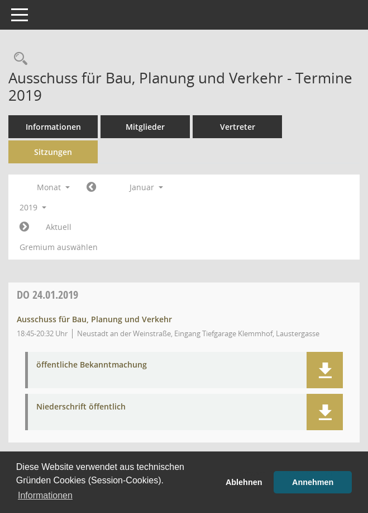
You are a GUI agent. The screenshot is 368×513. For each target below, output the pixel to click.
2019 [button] (33, 207)
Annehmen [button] (312, 482)
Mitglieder (145, 126)
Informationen (53, 126)
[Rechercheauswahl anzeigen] (17, 59)
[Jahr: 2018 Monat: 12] (91, 187)
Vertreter (237, 126)
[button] (325, 370)
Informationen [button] (45, 495)
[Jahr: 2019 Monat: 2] (24, 227)
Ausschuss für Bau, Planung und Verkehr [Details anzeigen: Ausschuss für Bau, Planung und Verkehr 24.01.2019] (94, 319)
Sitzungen (53, 152)
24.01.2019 (47, 294)
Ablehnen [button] (244, 482)
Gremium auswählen (59, 247)
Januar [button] (146, 187)
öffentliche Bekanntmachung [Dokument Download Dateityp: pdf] (91, 365)
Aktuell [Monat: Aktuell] (58, 227)
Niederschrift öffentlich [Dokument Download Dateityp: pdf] (81, 407)
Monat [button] (53, 187)
